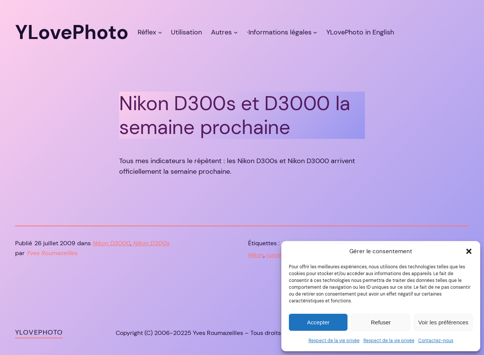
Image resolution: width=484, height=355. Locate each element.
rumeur (276, 255)
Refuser (381, 322)
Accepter (318, 322)
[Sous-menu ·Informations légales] (315, 32)
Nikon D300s (151, 243)
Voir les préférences (443, 322)
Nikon (256, 255)
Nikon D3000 (111, 243)
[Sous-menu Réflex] (160, 32)
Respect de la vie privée (334, 341)
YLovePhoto (39, 332)
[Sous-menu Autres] (236, 32)
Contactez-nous (435, 341)
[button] (469, 251)
